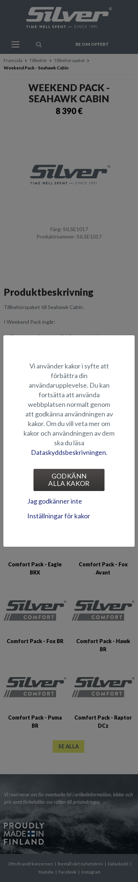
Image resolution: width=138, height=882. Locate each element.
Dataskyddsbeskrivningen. (69, 452)
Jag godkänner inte (54, 501)
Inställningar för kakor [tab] (58, 516)
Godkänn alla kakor (69, 479)
